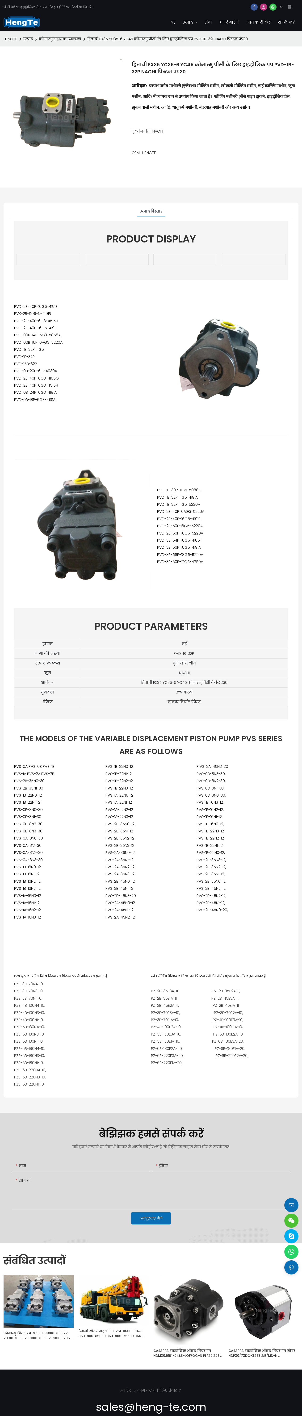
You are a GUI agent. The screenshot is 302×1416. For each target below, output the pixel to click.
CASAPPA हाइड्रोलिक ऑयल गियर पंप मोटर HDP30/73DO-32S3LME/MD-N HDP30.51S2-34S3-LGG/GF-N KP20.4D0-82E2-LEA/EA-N (262, 1353)
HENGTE (10, 39)
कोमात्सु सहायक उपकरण (60, 39)
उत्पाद (28, 39)
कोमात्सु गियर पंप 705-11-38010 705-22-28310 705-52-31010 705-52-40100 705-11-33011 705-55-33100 (38, 1336)
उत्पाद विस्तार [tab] (151, 211)
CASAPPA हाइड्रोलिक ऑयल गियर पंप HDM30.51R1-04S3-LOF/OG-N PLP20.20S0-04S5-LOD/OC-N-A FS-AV (188, 1353)
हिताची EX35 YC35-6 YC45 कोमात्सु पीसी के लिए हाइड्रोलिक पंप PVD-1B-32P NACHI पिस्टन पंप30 (167, 39)
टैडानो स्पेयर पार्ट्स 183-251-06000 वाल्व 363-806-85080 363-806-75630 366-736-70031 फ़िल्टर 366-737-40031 (111, 1334)
